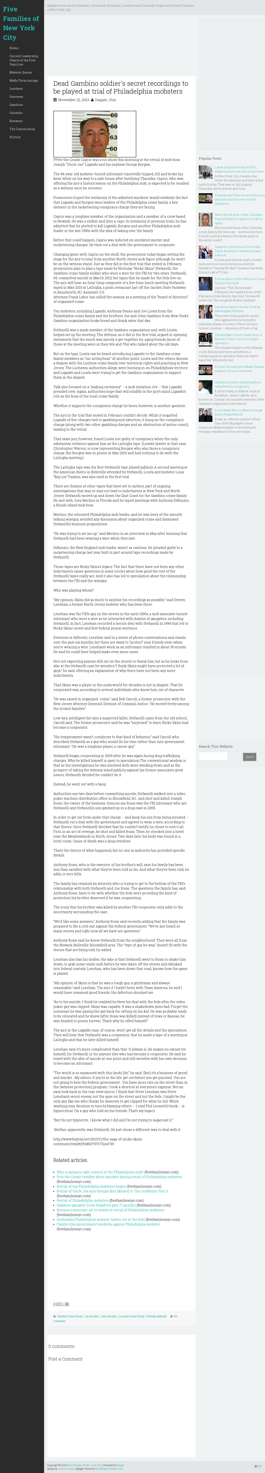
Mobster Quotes (21, 72)
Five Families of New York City (21, 23)
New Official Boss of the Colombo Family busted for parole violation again (239, 219)
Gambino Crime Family (70, 1316)
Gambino (16, 105)
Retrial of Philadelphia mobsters (83, 1200)
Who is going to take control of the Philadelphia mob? (100, 1172)
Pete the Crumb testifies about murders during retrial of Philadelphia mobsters (119, 1177)
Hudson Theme (66, 1468)
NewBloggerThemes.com (109, 1468)
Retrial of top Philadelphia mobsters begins (91, 1186)
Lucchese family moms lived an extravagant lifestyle (237, 309)
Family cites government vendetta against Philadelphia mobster (108, 1224)
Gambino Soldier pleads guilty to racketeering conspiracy (238, 384)
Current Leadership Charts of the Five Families (24, 60)
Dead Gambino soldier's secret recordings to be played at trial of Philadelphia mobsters (120, 87)
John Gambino (109, 1316)
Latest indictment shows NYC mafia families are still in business (239, 169)
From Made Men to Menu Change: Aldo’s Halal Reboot (239, 412)
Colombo (16, 113)
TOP (258, 1466)
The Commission (22, 129)
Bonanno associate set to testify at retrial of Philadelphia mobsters (110, 1210)
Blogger (121, 1465)
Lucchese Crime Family (132, 1316)
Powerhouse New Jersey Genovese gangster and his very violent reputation (240, 199)
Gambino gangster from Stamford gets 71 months (96, 1205)
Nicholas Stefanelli (156, 1316)
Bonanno (16, 121)
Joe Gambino (92, 1316)
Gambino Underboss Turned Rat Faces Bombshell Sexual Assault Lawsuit (238, 251)
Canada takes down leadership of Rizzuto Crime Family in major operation (238, 339)
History (15, 137)
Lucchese (16, 89)
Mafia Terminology (24, 80)
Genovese (16, 97)
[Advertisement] (121, 47)
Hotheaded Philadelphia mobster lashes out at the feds (101, 1219)
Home (14, 48)
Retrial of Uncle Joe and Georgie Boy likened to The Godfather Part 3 (112, 1191)
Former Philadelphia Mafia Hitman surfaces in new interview (239, 369)
